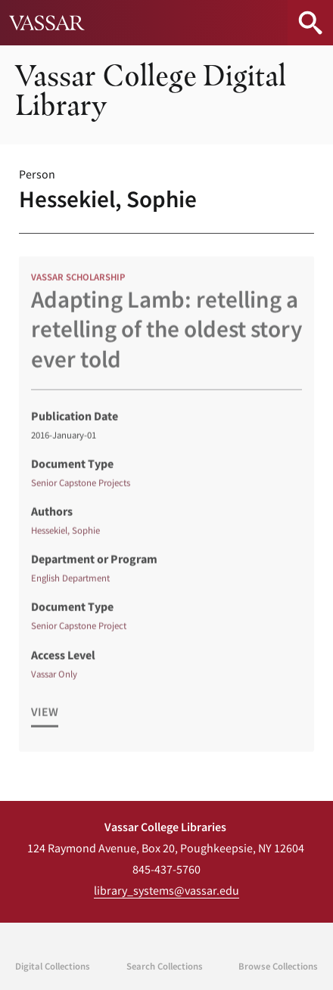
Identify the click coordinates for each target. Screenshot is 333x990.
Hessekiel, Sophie (65, 537)
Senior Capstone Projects (80, 489)
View (44, 718)
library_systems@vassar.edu (166, 890)
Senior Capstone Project (78, 632)
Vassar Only (54, 681)
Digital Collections (52, 966)
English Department (70, 585)
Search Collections (164, 966)
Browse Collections (278, 966)
